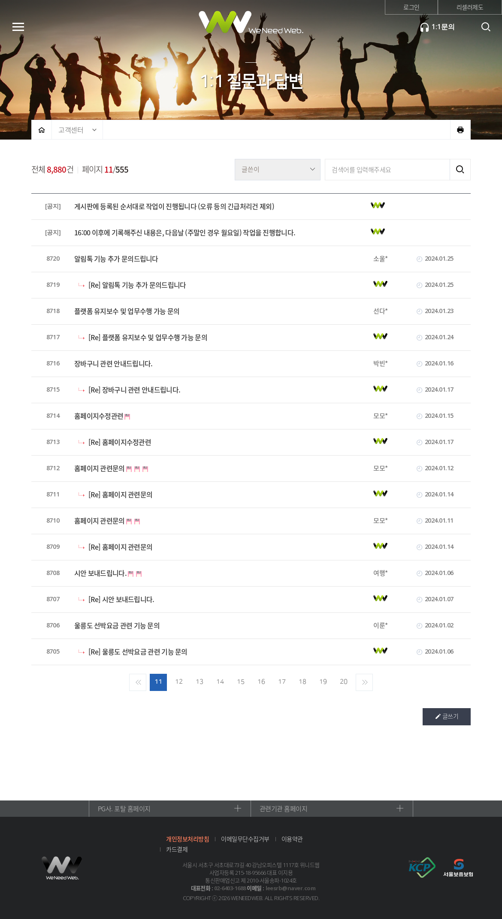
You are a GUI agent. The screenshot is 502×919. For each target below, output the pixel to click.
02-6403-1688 (230, 888)
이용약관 (292, 838)
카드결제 (176, 849)
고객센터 (70, 130)
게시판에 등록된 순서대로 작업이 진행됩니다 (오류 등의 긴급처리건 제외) (174, 206)
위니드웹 (251, 26)
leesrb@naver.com (291, 888)
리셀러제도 (470, 7)
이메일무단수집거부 (245, 838)
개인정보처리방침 (187, 838)
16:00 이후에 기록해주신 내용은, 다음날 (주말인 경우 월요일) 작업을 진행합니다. (184, 232)
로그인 (411, 7)
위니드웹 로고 (62, 867)
